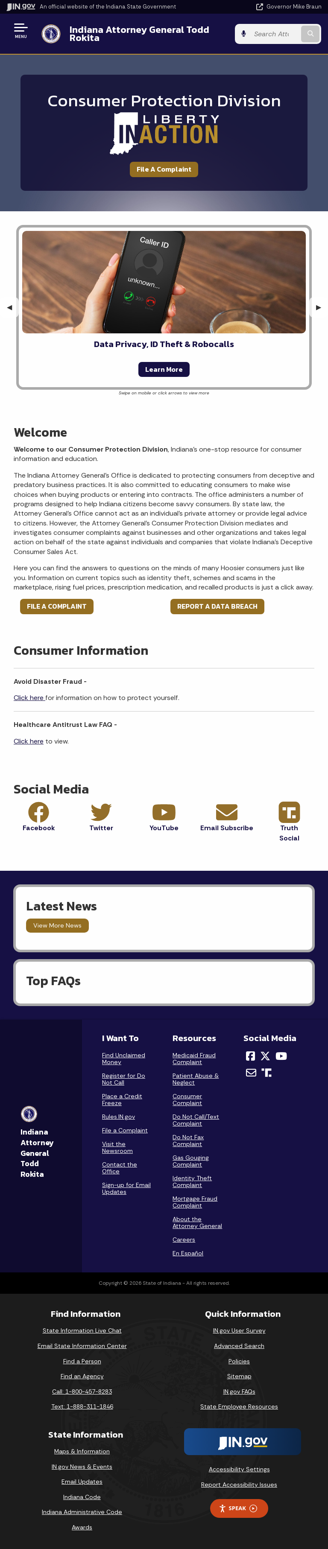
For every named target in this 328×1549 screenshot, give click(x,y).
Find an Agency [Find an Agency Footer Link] (82, 1376)
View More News (57, 925)
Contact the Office (119, 1168)
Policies (239, 1361)
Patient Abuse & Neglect (196, 1079)
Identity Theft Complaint (192, 1181)
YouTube (164, 827)
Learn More (164, 369)
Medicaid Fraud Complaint (194, 1058)
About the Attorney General (197, 1222)
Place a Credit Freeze (122, 1099)
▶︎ (322, 307)
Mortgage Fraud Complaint (195, 1202)
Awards (82, 1527)
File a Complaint (125, 1130)
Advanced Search (239, 1346)
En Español (188, 1253)
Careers (184, 1239)
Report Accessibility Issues (239, 1484)
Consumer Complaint (187, 1099)
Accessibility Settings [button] (239, 1469)
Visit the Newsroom (117, 1147)
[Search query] (275, 34)
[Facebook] (250, 1056)
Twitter (101, 827)
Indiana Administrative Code (82, 1512)
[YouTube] (281, 1056)
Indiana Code (82, 1497)
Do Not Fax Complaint (188, 1140)
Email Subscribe (226, 827)
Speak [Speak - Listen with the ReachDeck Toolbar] (238, 1508)
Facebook (39, 827)
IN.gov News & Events (82, 1466)
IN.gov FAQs (239, 1391)
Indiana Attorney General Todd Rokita (139, 33)
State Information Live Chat (82, 1330)
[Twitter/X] (265, 1056)
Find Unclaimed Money (123, 1058)
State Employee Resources (239, 1406)
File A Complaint (164, 169)
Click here (29, 697)
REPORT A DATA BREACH (217, 606)
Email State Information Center (82, 1346)
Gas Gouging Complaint (191, 1161)
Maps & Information (82, 1451)
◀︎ (13, 307)
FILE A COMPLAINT (57, 606)
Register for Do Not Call (123, 1079)
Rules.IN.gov (118, 1116)
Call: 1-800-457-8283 (82, 1391)
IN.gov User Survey (239, 1330)
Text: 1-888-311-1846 (82, 1406)
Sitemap (239, 1376)
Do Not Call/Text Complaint (196, 1120)
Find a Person (82, 1361)
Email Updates (82, 1481)
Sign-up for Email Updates (126, 1188)
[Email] (251, 1073)
